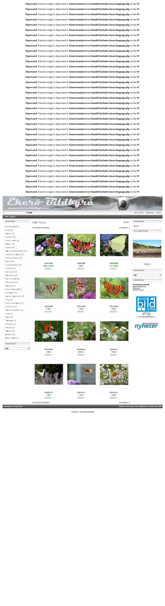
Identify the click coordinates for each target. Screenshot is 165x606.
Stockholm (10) (11, 307)
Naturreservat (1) (11, 282)
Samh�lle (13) (11, 293)
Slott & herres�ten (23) (14, 303)
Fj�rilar (13, 217)
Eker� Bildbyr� (88, 412)
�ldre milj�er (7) (12, 338)
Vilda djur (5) (10, 328)
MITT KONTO (139, 213)
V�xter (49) (10, 331)
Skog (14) (9, 300)
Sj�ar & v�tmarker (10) (14, 296)
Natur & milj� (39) (12, 279)
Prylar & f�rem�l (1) (13, 289)
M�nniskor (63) (11, 275)
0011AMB (81, 306)
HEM (6, 217)
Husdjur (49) (10, 248)
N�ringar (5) (10, 286)
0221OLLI (147, 264)
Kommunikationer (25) (13, 258)
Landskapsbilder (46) (13, 265)
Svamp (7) (9, 314)
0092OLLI (114, 392)
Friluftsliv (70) (10, 237)
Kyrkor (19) (9, 261)
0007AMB (48, 263)
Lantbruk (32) (10, 268)
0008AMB (81, 263)
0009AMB (114, 263)
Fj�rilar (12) (10, 234)
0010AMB (48, 306)
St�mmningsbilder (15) (14, 310)
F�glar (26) (10, 244)
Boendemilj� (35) (12, 227)
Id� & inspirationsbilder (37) (16, 251)
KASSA (158, 213)
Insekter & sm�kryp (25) (15, 254)
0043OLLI (114, 349)
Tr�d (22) (9, 317)
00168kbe (81, 349)
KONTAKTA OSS (138, 290)
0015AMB (48, 349)
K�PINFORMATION (139, 287)
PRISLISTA (136, 288)
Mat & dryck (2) (11, 272)
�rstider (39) (10, 335)
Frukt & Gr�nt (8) (12, 241)
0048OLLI (48, 392)
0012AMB (114, 306)
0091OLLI (81, 392)
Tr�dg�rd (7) (10, 321)
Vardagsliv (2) (10, 324)
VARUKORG (150, 213)
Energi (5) (9, 230)
